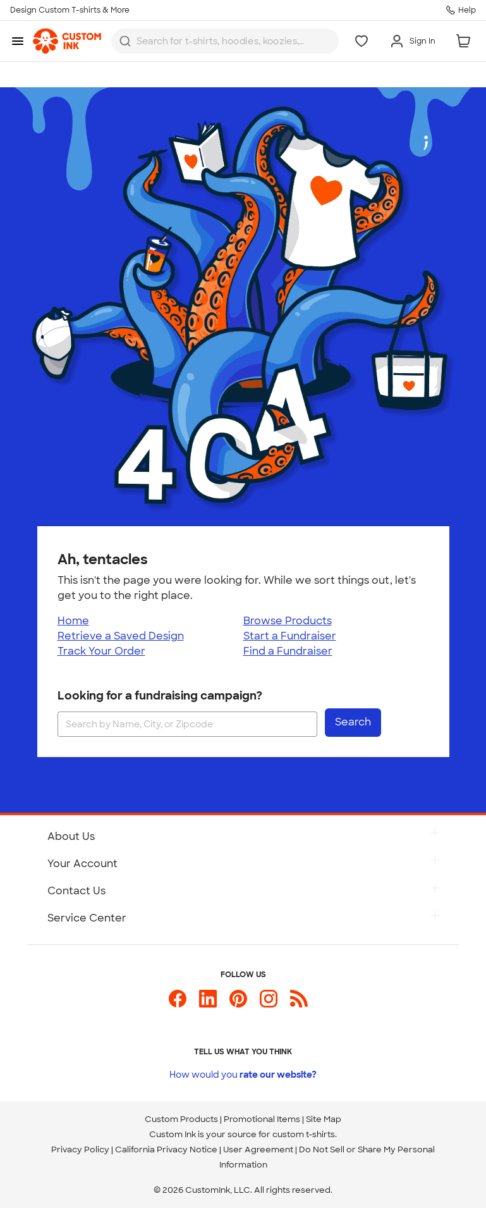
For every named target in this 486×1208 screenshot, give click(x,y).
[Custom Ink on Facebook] (177, 1004)
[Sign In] (412, 41)
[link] (67, 41)
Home (73, 620)
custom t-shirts (303, 1134)
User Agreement (258, 1149)
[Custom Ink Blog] (299, 1004)
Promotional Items (262, 1119)
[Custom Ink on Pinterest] (238, 1004)
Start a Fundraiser (289, 636)
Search (353, 722)
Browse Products (287, 620)
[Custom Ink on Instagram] (268, 1004)
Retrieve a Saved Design (121, 636)
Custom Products (181, 1119)
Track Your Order (101, 651)
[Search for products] (222, 41)
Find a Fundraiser (287, 651)
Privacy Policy (80, 1149)
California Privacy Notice (166, 1149)
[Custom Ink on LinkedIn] (208, 1004)
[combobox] (225, 41)
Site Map (323, 1119)
